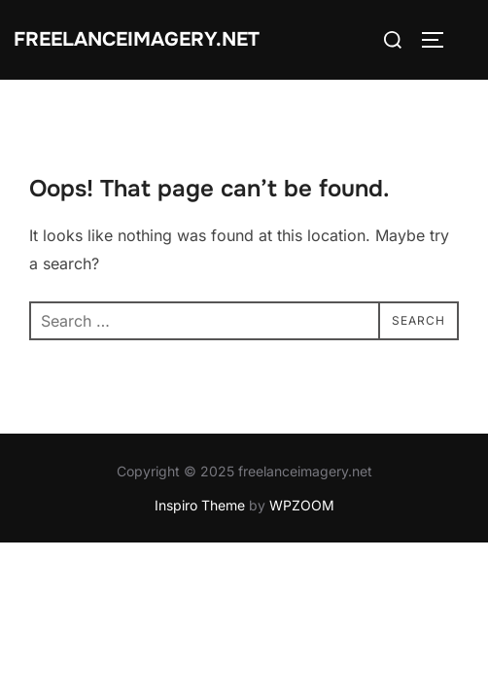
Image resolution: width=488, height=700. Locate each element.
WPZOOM (301, 505)
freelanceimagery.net (137, 39)
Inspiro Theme (200, 505)
